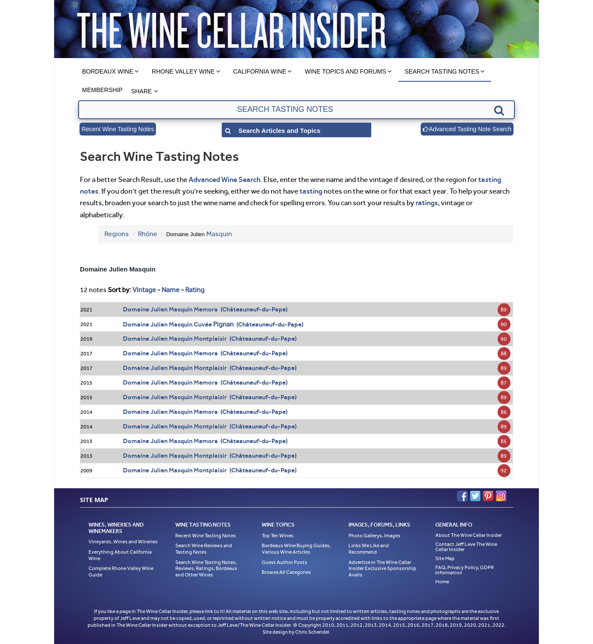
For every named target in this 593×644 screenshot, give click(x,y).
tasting (311, 191)
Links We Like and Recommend (368, 548)
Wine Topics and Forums (345, 71)
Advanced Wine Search (224, 179)
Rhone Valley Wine (183, 71)
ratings (427, 202)
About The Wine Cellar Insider (468, 535)
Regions (116, 234)
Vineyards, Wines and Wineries (123, 542)
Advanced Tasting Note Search (467, 129)
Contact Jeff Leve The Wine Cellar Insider (466, 546)
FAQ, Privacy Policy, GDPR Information (464, 570)
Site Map (445, 558)
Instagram (501, 496)
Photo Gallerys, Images (374, 536)
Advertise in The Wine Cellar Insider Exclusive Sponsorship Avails (382, 568)
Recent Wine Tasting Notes (118, 129)
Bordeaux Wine (107, 71)
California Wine (260, 71)
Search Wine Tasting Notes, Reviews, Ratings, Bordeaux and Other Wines (206, 568)
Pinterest (488, 496)
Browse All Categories (286, 572)
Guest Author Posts (284, 562)
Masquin (219, 234)
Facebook (462, 496)
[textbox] (296, 109)
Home (442, 582)
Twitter (475, 496)
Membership (102, 89)
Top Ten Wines (277, 536)
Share (141, 91)
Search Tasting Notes (442, 71)
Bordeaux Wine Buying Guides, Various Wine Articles (296, 548)
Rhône (147, 234)
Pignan (223, 324)
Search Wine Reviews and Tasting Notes (203, 548)
